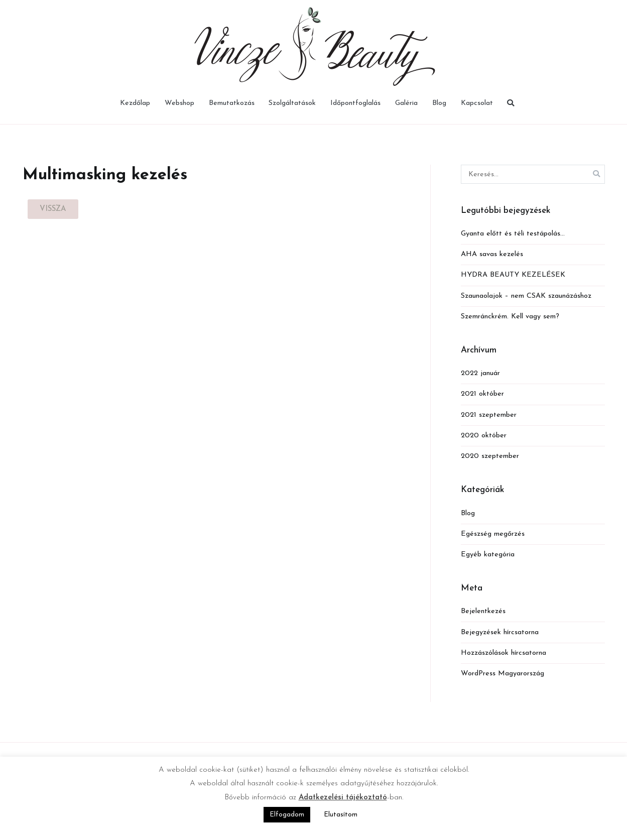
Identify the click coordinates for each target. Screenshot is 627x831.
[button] (53, 209)
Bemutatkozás (232, 103)
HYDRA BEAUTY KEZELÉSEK (513, 275)
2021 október (482, 394)
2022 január (480, 373)
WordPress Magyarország (502, 673)
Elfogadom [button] (287, 814)
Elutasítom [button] (340, 814)
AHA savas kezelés (492, 254)
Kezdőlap (135, 103)
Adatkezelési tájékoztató (343, 797)
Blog (439, 103)
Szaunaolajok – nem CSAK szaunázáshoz (526, 296)
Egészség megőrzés (493, 534)
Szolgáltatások (292, 103)
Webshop (179, 103)
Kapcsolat (477, 103)
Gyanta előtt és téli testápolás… (513, 234)
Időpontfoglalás (355, 103)
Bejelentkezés (483, 611)
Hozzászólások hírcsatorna (503, 653)
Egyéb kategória (488, 554)
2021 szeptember (489, 415)
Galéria (406, 103)
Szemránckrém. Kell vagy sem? (510, 316)
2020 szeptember (490, 456)
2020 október (484, 435)
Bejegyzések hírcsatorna (500, 632)
